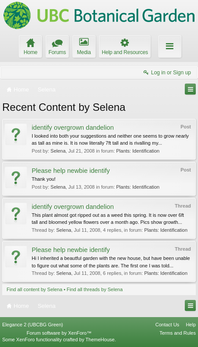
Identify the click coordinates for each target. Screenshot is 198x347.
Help (191, 324)
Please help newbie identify (71, 170)
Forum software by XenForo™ (59, 333)
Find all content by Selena (34, 289)
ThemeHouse (99, 339)
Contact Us (167, 324)
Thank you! (43, 179)
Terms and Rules (177, 333)
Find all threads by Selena (95, 289)
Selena (58, 150)
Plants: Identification (137, 150)
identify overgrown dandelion (73, 127)
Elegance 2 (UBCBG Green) (32, 324)
